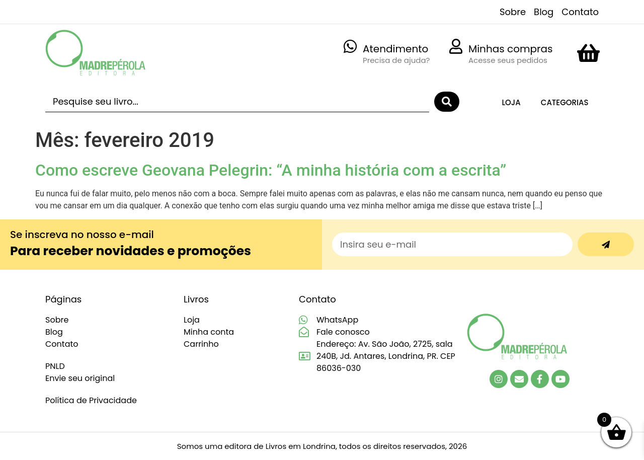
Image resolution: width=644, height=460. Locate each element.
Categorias (565, 102)
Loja (511, 102)
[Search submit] (446, 102)
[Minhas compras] (455, 46)
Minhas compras (510, 49)
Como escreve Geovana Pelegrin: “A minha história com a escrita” (270, 170)
